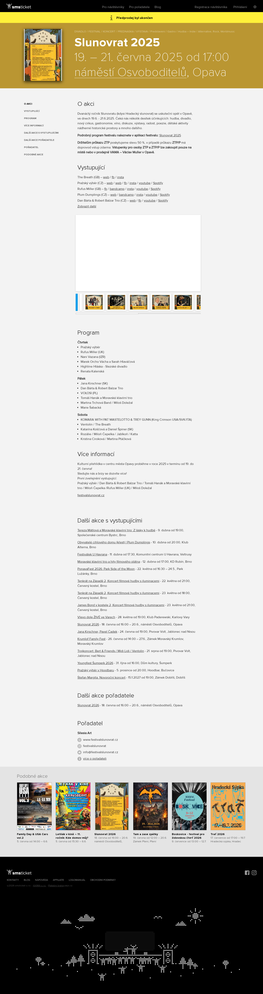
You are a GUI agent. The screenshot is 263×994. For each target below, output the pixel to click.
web (106, 177)
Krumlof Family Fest (91, 639)
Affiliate (58, 880)
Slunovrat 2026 (88, 624)
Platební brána (56, 885)
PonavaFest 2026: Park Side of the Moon (106, 569)
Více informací (34, 125)
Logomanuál (77, 880)
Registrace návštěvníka (211, 7)
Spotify (158, 183)
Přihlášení (240, 7)
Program (30, 118)
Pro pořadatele (139, 7)
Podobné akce (33, 154)
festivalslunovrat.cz (90, 495)
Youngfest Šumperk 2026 (95, 663)
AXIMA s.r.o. (39, 885)
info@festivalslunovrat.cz (100, 752)
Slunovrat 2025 (170, 135)
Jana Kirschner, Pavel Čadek (97, 632)
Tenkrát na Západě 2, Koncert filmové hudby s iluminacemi (118, 581)
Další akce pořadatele (39, 140)
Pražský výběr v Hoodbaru (95, 670)
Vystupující (32, 111)
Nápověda (41, 880)
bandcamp (117, 189)
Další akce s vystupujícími (41, 132)
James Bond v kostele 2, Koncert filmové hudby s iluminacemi (120, 605)
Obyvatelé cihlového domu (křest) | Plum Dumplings (113, 542)
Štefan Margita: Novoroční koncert (101, 678)
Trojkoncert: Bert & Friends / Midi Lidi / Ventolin (110, 651)
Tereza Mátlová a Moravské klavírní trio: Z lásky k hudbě (116, 530)
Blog (157, 7)
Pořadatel (31, 147)
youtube (144, 183)
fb (113, 177)
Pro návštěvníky (113, 7)
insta (120, 177)
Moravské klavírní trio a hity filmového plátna (108, 562)
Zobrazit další (86, 206)
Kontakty (13, 880)
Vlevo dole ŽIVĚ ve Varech (96, 617)
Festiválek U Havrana (92, 554)
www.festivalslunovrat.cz (100, 740)
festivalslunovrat (94, 746)
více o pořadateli (94, 759)
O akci (28, 103)
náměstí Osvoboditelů (130, 73)
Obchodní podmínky (103, 880)
